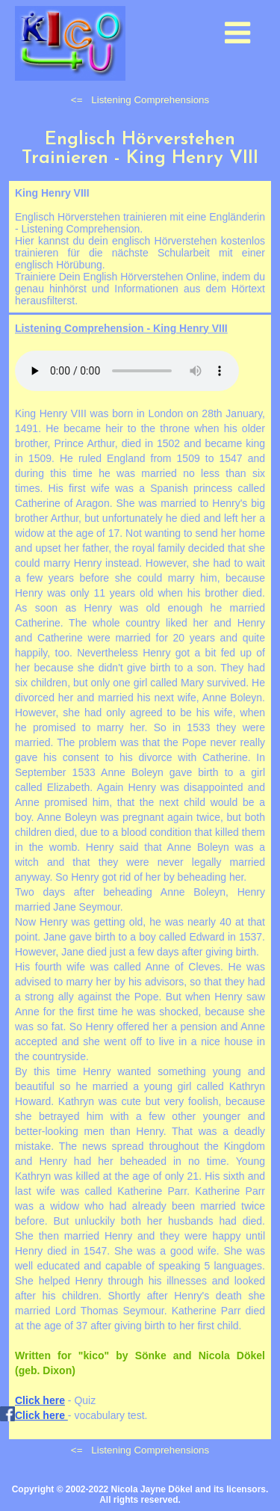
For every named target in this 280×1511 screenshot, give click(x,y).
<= (77, 99)
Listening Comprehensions (150, 99)
